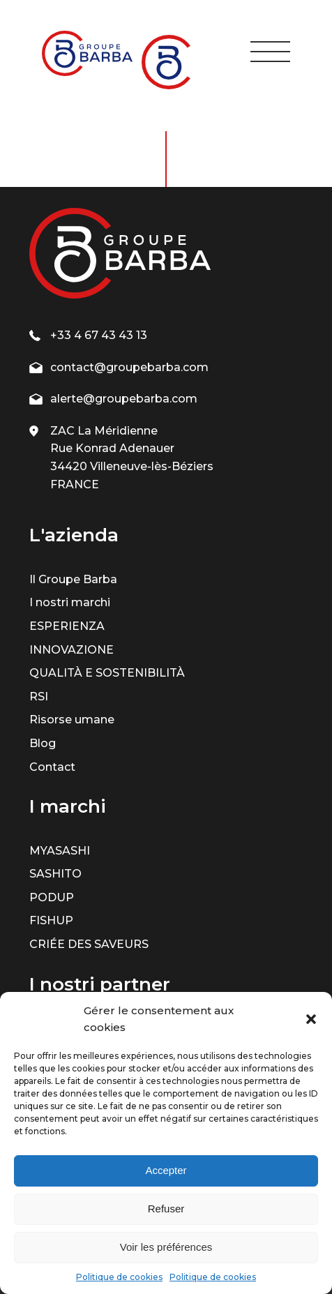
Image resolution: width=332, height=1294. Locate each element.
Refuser (166, 1208)
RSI (38, 696)
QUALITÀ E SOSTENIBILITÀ (107, 672)
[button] (311, 1019)
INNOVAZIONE (71, 649)
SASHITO (55, 873)
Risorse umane (71, 719)
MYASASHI (59, 850)
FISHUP (51, 920)
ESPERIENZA (67, 626)
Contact (52, 767)
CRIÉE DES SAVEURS (89, 944)
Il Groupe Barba (73, 579)
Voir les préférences (166, 1247)
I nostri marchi (69, 602)
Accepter (165, 1170)
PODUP (51, 897)
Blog (42, 743)
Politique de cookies (119, 1277)
